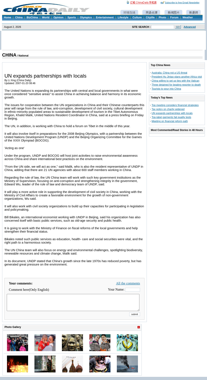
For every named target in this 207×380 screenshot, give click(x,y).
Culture (137, 17)
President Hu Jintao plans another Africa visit (177, 76)
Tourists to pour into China (166, 88)
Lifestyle (123, 17)
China (19, 17)
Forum (174, 17)
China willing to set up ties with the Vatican (175, 80)
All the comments (128, 283)
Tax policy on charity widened (168, 109)
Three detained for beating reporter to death (176, 84)
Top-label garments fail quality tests (171, 117)
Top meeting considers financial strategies (175, 105)
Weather (187, 17)
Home (7, 17)
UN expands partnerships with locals (172, 113)
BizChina (32, 17)
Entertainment (105, 17)
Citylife (150, 17)
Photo (162, 17)
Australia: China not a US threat (169, 72)
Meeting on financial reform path (170, 121)
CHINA (9, 55)
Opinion (58, 17)
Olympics (86, 17)
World (45, 17)
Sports (72, 17)
